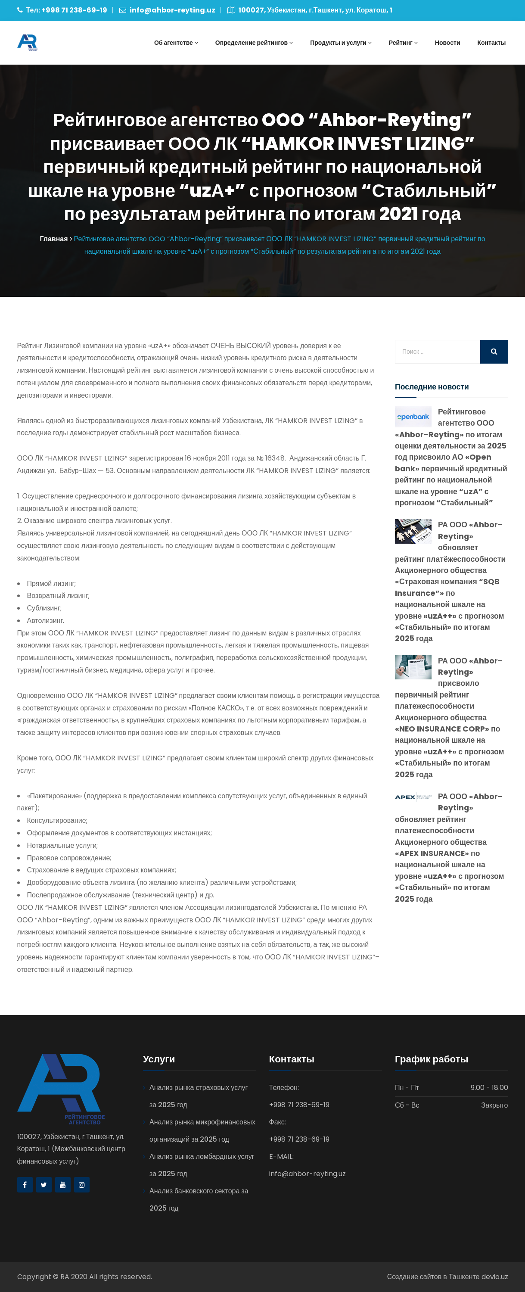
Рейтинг (403, 42)
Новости (447, 42)
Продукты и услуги (340, 42)
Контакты (491, 42)
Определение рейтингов (254, 42)
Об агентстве (176, 42)
